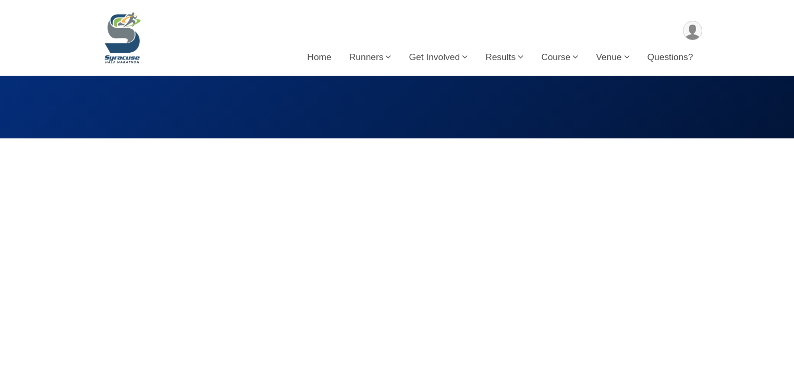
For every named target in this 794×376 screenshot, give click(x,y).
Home (319, 57)
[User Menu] (692, 30)
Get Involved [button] (434, 57)
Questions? (670, 57)
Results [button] (500, 57)
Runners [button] (366, 57)
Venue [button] (608, 57)
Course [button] (555, 57)
